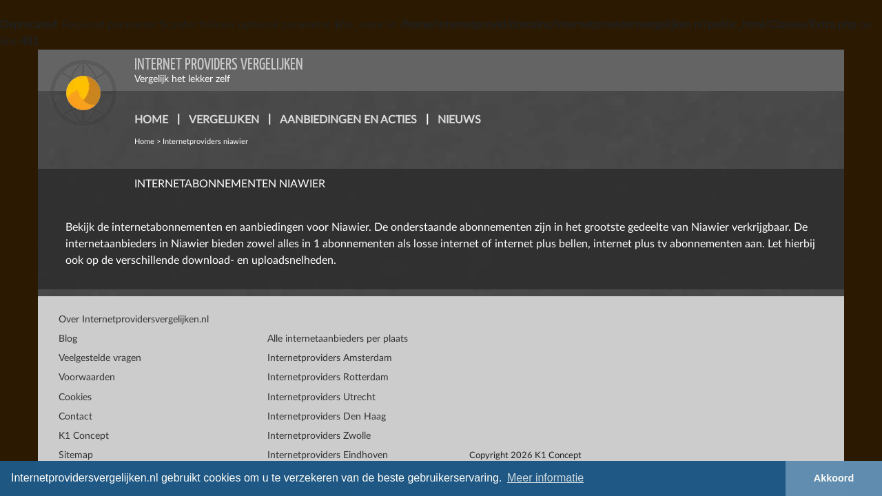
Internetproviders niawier (205, 141)
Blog (68, 339)
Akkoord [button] (834, 478)
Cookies (75, 397)
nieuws (459, 119)
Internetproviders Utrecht (321, 397)
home (151, 119)
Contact (75, 417)
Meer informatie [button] (545, 478)
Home (144, 141)
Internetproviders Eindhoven (327, 455)
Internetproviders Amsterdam (329, 358)
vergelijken (224, 119)
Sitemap (76, 455)
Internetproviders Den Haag (326, 417)
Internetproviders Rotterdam (328, 377)
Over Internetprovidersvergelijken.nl (134, 319)
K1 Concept (84, 436)
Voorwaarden (87, 377)
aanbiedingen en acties (348, 119)
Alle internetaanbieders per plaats (337, 339)
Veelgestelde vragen (100, 358)
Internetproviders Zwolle (319, 436)
